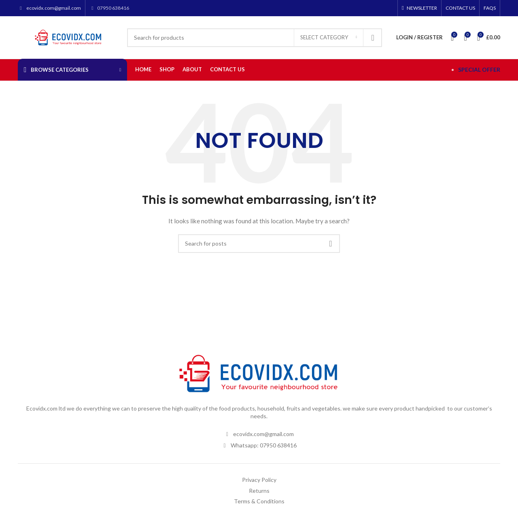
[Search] (254, 37)
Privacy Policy (259, 479)
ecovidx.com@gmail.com (53, 8)
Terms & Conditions (259, 501)
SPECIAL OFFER (479, 69)
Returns (259, 490)
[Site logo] (68, 36)
